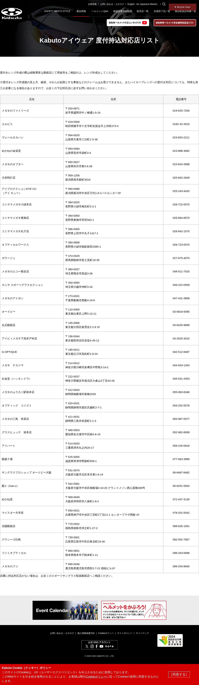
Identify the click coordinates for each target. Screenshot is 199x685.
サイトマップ (142, 633)
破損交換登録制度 (122, 11)
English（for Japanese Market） (143, 4)
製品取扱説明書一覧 (185, 11)
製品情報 (81, 11)
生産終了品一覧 (162, 11)
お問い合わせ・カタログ (112, 4)
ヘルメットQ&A (100, 11)
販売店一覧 (143, 11)
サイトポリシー (124, 633)
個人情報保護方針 (86, 633)
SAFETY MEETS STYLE (57, 11)
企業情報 (92, 4)
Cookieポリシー (106, 633)
